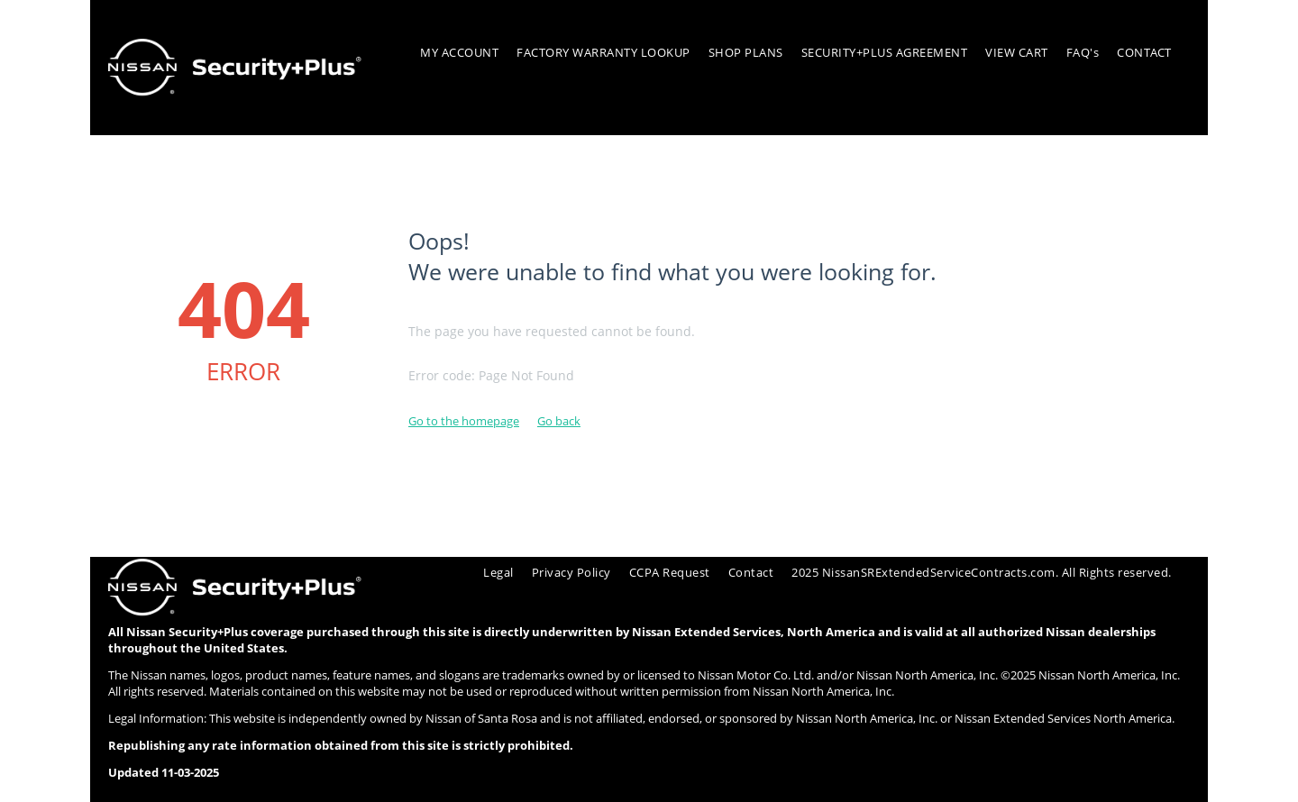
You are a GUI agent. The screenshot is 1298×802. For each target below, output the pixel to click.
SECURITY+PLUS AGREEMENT (884, 52)
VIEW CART (1016, 52)
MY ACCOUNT (459, 52)
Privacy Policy (571, 572)
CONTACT (1144, 52)
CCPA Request (669, 572)
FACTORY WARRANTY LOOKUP (603, 52)
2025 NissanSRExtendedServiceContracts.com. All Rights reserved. (981, 572)
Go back (558, 421)
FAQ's (1083, 52)
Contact (751, 572)
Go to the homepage (463, 421)
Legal (498, 572)
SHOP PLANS (745, 52)
